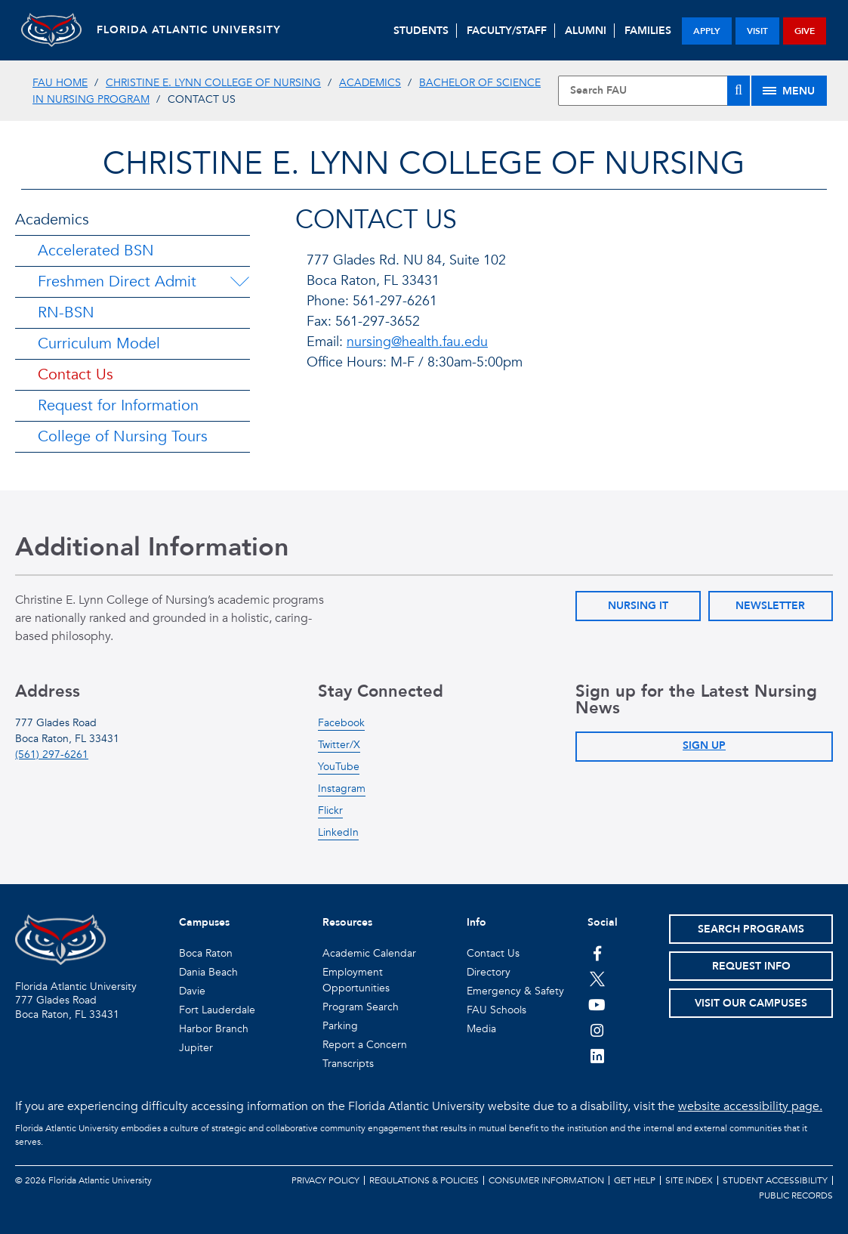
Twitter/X (339, 745)
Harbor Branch (213, 1029)
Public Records (796, 1195)
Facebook (341, 723)
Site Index (689, 1180)
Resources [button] (347, 922)
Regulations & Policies (424, 1180)
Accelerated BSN (96, 250)
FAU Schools (496, 1010)
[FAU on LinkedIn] (596, 1055)
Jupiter (196, 1048)
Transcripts (348, 1063)
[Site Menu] (789, 91)
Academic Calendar (369, 953)
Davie (192, 991)
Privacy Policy (325, 1180)
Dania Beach (208, 972)
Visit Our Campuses (751, 1003)
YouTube (338, 766)
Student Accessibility (775, 1180)
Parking (340, 1026)
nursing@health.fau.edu (417, 341)
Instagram (341, 788)
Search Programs (751, 929)
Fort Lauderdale (217, 1010)
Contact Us (75, 374)
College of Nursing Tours (123, 436)
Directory (488, 972)
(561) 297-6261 (51, 754)
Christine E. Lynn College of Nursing (213, 83)
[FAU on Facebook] (596, 952)
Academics (370, 83)
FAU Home (60, 83)
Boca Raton (206, 953)
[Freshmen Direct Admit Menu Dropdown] (239, 282)
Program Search (360, 1007)
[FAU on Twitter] (596, 978)
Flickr (330, 810)
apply (706, 31)
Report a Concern (364, 1045)
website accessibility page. (750, 1106)
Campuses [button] (204, 922)
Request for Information (118, 405)
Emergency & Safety (515, 991)
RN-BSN (66, 312)
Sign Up (704, 745)
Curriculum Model (99, 343)
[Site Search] (654, 91)
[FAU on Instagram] (596, 1030)
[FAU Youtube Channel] (596, 1004)
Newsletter (770, 605)
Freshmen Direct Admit (117, 281)
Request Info (751, 966)
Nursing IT (638, 605)
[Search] (738, 91)
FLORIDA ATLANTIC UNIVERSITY (189, 30)
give (804, 31)
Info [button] (476, 922)
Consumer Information (546, 1180)
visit (757, 31)
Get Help (634, 1180)
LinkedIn (338, 832)
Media (481, 1029)
